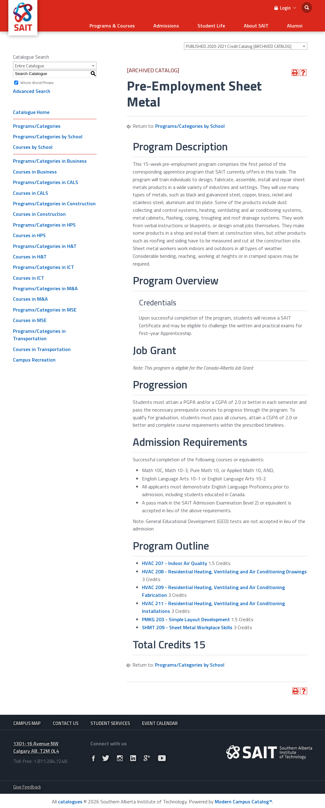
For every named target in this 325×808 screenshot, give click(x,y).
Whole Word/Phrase (37, 79)
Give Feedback (27, 785)
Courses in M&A (30, 295)
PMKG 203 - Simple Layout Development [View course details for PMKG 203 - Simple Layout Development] (186, 615)
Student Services (110, 719)
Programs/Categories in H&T (45, 242)
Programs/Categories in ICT (43, 263)
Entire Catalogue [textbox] (29, 62)
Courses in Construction (39, 210)
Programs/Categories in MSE (45, 306)
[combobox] (245, 42)
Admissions (188, 23)
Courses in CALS (30, 189)
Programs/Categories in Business (50, 157)
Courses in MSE (30, 316)
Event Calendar (160, 719)
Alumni (298, 23)
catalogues (70, 800)
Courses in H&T (30, 253)
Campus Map (27, 719)
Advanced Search (31, 87)
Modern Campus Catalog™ (243, 800)
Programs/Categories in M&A (45, 284)
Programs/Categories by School (47, 132)
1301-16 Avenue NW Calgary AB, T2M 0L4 (36, 745)
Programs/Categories (36, 122)
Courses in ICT (28, 274)
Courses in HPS (29, 231)
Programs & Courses (140, 23)
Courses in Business (35, 168)
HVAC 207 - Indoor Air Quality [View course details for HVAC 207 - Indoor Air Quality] (174, 559)
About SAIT (265, 23)
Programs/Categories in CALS (45, 178)
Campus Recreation (34, 356)
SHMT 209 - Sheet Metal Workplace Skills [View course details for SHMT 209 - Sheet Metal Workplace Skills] (187, 623)
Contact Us (65, 719)
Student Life (227, 23)
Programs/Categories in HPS (44, 220)
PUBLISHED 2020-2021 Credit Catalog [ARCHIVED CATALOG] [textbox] (238, 43)
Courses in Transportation (42, 345)
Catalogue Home (31, 108)
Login (285, 7)
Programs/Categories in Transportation (39, 330)
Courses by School (32, 143)
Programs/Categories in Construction (54, 199)
